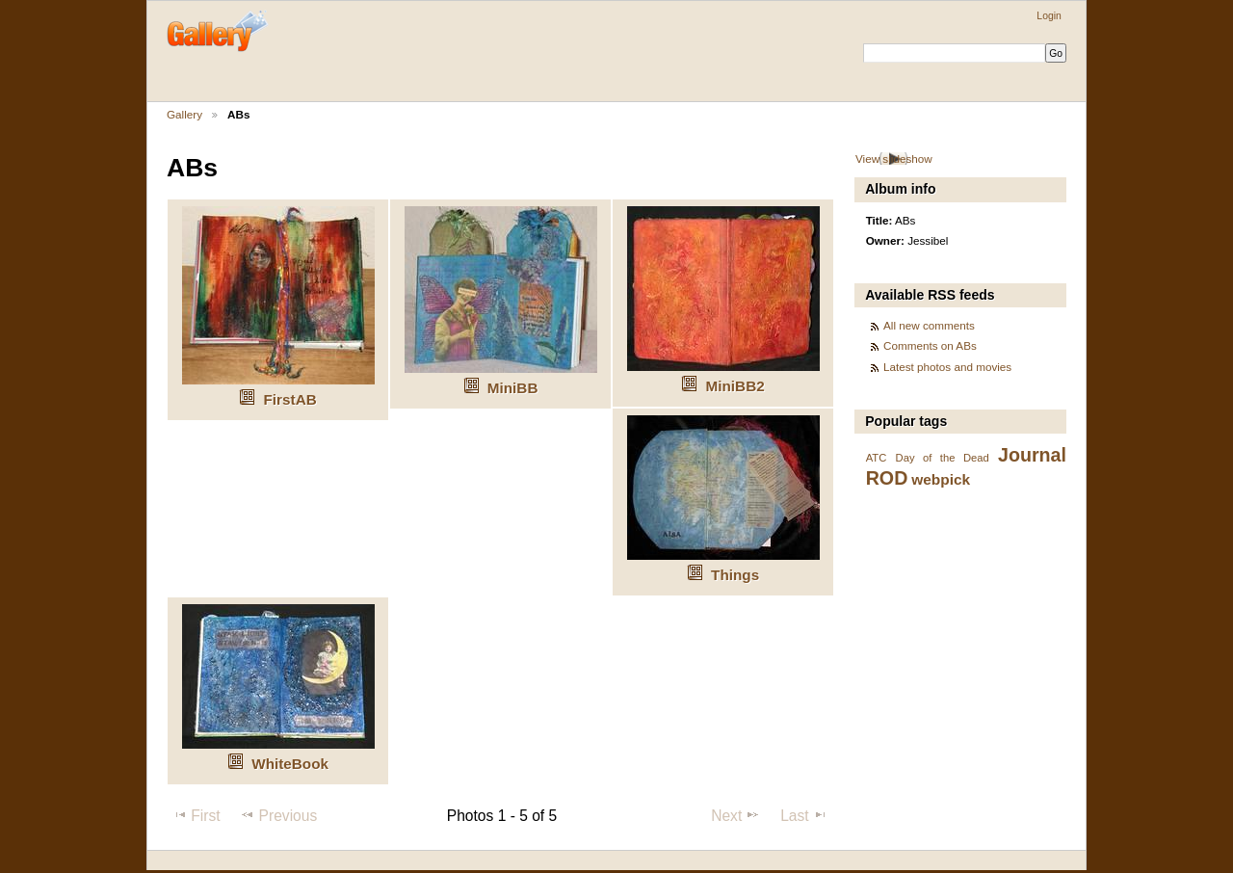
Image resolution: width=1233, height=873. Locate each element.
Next (735, 815)
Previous (278, 815)
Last (803, 815)
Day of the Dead (942, 457)
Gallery (184, 114)
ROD (887, 478)
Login (1048, 16)
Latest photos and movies (947, 366)
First (196, 815)
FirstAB (290, 399)
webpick (940, 479)
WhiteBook (289, 763)
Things (735, 575)
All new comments (929, 325)
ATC (876, 457)
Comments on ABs (930, 345)
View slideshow (893, 158)
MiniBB (512, 388)
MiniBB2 (735, 386)
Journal (1032, 454)
